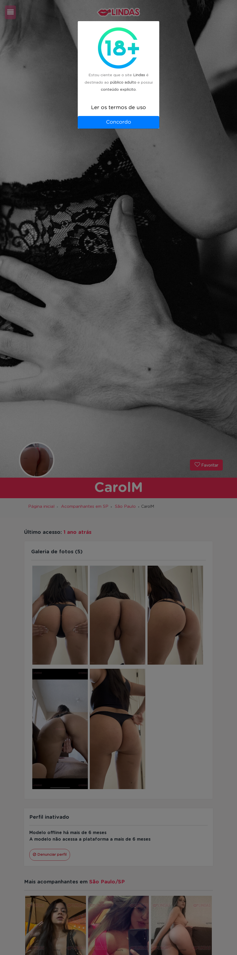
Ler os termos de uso (118, 107)
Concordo (118, 122)
